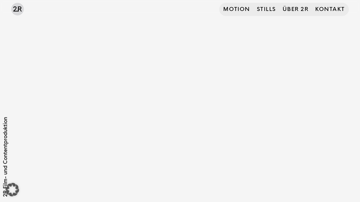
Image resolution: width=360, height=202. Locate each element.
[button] (12, 189)
